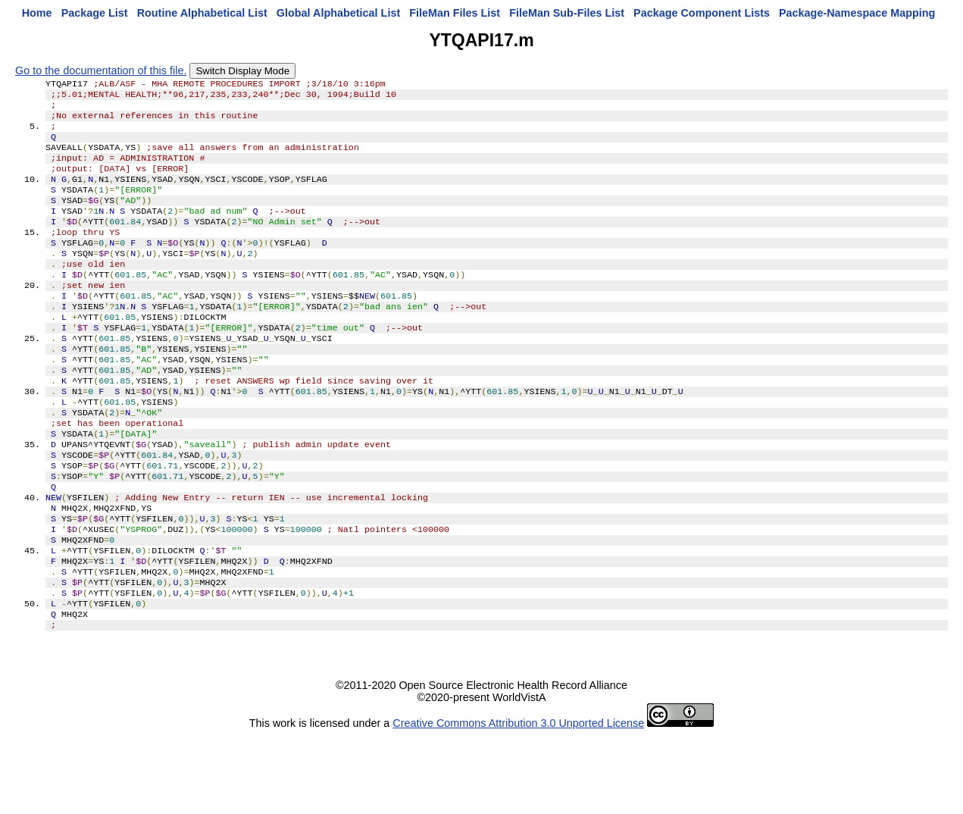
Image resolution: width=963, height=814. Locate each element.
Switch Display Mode (242, 71)
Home (37, 13)
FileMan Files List (454, 13)
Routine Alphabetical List (202, 13)
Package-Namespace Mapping (857, 13)
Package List (94, 13)
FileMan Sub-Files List (566, 13)
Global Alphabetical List (338, 13)
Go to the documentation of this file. (100, 70)
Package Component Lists (701, 13)
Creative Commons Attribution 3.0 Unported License (518, 802)
